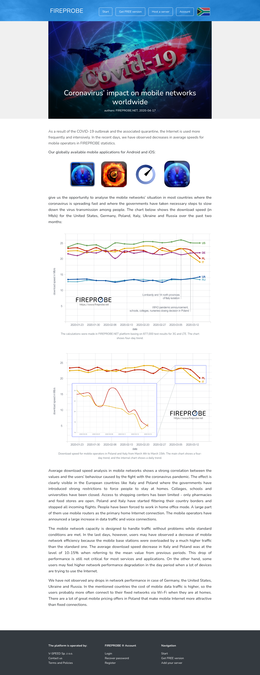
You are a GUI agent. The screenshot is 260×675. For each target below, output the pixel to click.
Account (185, 12)
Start (105, 12)
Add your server (171, 663)
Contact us (55, 658)
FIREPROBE (66, 11)
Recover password (117, 658)
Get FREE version (130, 12)
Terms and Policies (60, 663)
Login (108, 653)
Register (110, 663)
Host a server (160, 12)
